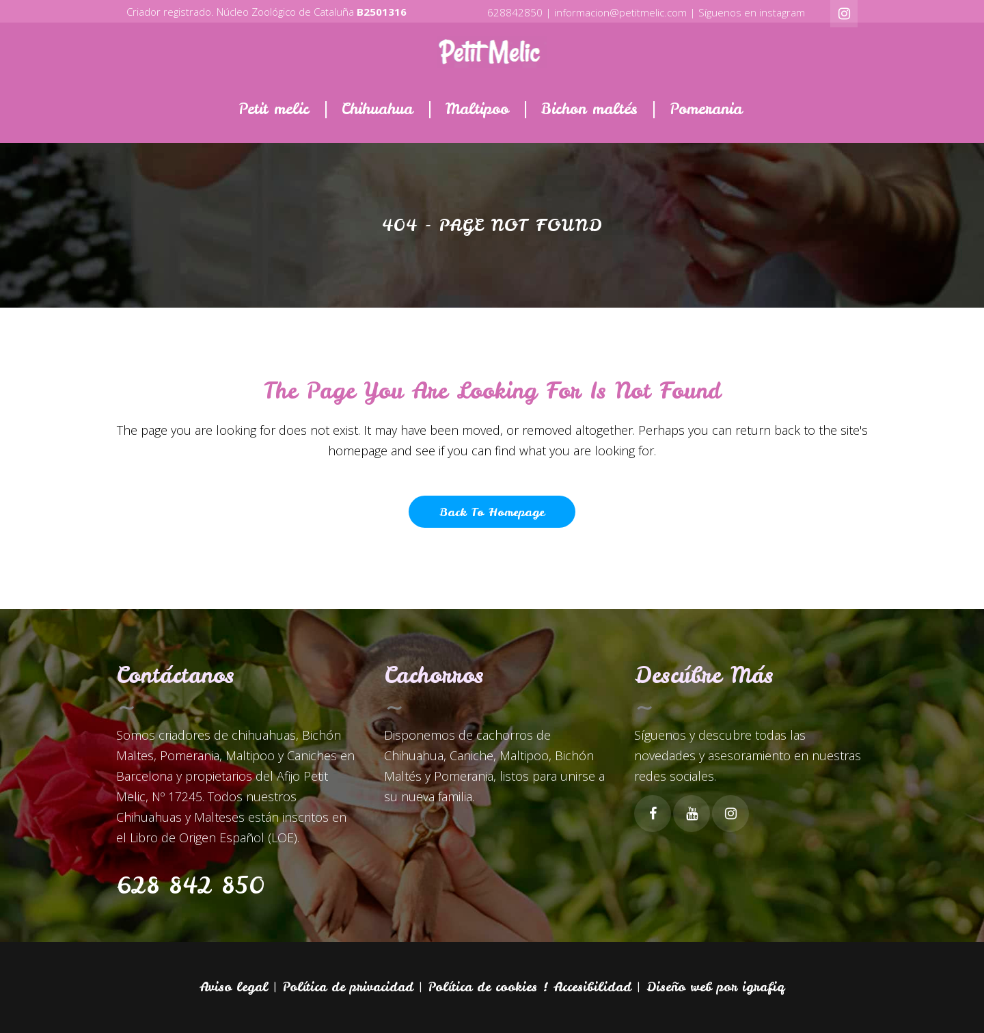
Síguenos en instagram (751, 12)
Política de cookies (482, 986)
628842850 (515, 12)
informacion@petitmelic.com (620, 12)
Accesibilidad (592, 986)
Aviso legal (234, 986)
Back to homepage (492, 512)
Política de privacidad (348, 986)
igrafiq (763, 986)
